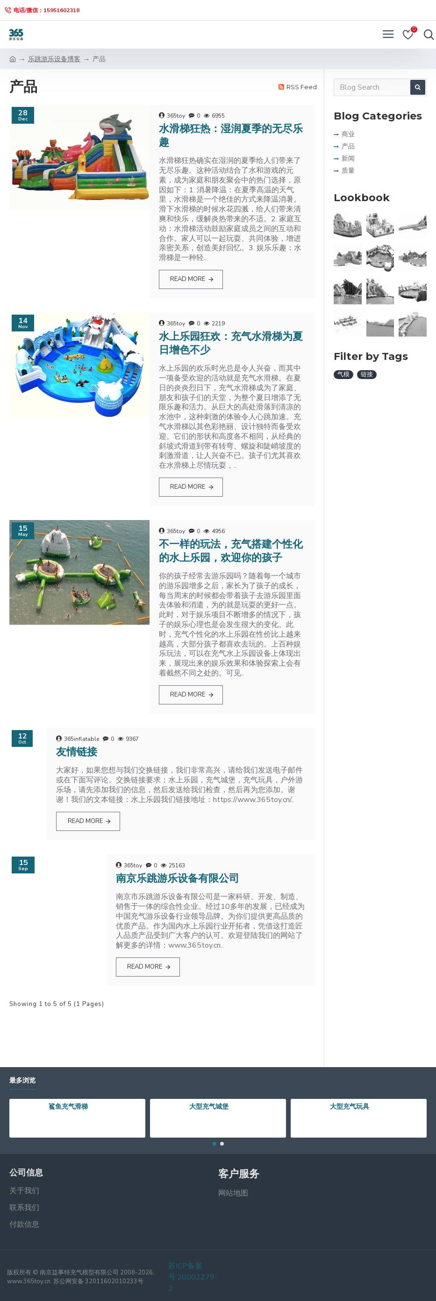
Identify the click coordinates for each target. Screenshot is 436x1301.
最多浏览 (22, 1080)
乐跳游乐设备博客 (54, 59)
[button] (214, 1144)
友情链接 (76, 751)
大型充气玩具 (349, 1106)
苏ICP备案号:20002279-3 (192, 1277)
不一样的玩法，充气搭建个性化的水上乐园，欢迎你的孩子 (231, 551)
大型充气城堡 (209, 1106)
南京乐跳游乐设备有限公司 (177, 878)
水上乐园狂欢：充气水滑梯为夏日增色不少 (231, 343)
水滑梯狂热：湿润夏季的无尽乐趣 (231, 135)
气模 (343, 374)
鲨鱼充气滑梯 (68, 1106)
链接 (367, 374)
